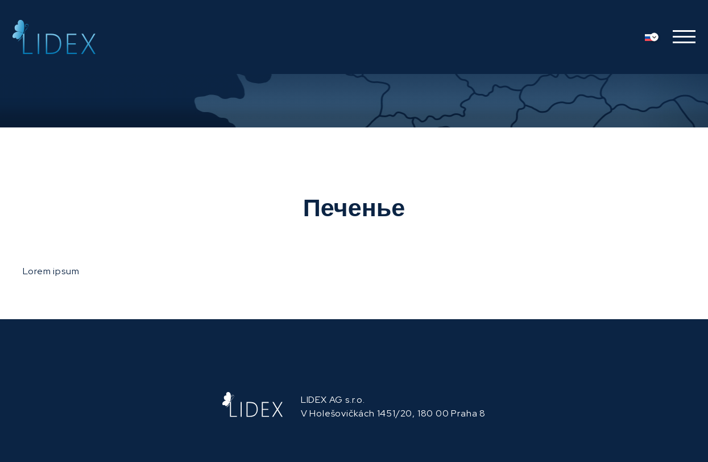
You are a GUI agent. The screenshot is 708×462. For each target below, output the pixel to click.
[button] (679, 37)
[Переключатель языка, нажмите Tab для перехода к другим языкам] (654, 37)
